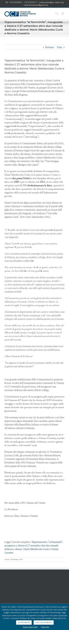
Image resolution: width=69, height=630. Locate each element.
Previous (49, 47)
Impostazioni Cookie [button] (30, 627)
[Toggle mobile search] (56, 13)
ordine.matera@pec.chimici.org (51, 2)
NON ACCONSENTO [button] (43, 622)
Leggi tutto (45, 627)
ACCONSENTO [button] (24, 622)
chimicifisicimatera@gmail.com (36, 5)
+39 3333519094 (15, 2)
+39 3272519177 (30, 2)
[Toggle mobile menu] (63, 13)
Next (59, 47)
